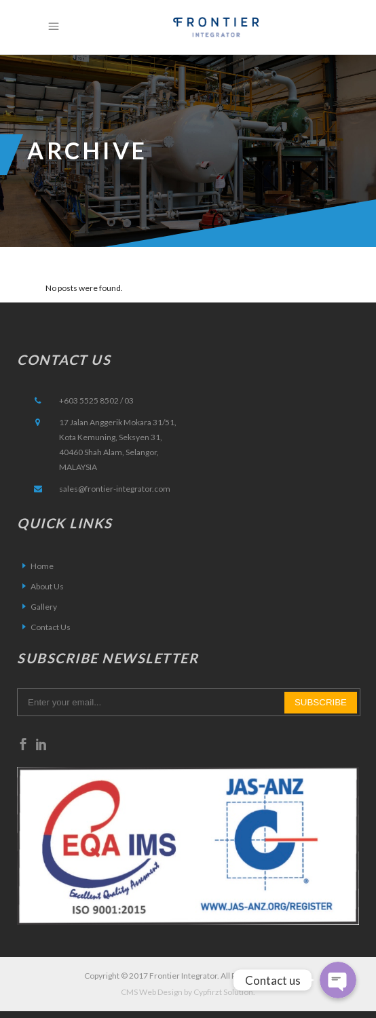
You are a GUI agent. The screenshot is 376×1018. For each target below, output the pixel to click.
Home (42, 566)
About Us (47, 586)
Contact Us (51, 627)
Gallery (44, 607)
